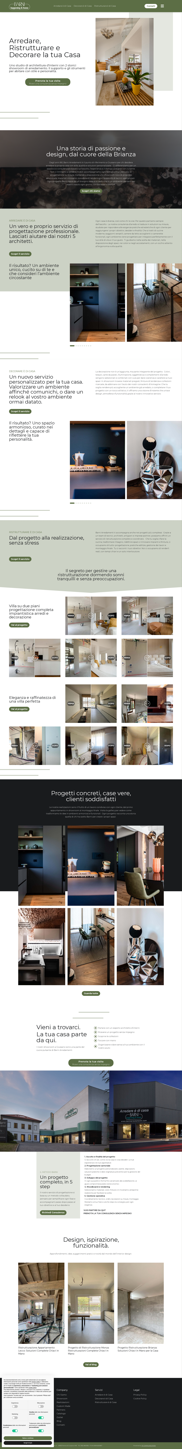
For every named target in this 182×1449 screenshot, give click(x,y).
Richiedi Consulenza (53, 1212)
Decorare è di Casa (83, 6)
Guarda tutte (91, 993)
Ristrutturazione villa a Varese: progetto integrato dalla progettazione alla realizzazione (137, 900)
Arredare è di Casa (62, 6)
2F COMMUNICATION (149, 1445)
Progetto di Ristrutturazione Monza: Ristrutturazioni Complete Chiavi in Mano (88, 1350)
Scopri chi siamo (91, 191)
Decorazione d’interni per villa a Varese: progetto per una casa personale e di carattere (88, 900)
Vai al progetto (19, 625)
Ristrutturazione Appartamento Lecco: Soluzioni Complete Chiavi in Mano (38, 1350)
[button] (72, 345)
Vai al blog (91, 1364)
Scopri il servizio (20, 254)
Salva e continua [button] (27, 1438)
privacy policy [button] (36, 1382)
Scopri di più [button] (28, 1443)
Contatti (151, 6)
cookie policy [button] (32, 1387)
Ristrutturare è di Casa (105, 6)
